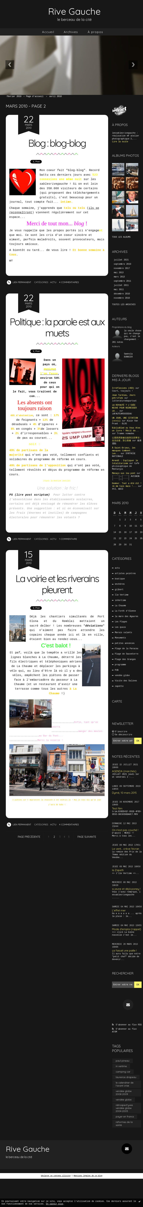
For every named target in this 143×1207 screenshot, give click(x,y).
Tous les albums (121, 237)
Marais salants (123, 632)
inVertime (120, 600)
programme (120, 664)
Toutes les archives (123, 304)
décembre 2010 (122, 294)
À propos (95, 32)
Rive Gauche (74, 11)
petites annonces (125, 643)
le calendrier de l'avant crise (124, 1084)
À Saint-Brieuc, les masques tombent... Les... (123, 451)
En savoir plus (54, 1204)
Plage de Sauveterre (126, 654)
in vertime (121, 1066)
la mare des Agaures (126, 616)
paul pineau (122, 1060)
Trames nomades (125, 433)
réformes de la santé (124, 1123)
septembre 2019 (122, 264)
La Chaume (120, 605)
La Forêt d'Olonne (125, 611)
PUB (117, 670)
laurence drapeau (126, 1077)
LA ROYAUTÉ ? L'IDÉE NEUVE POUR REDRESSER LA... (124, 408)
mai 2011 (119, 289)
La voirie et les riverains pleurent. (56, 584)
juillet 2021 (121, 260)
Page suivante (86, 836)
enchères (120, 584)
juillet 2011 (121, 285)
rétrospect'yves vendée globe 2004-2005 (124, 1108)
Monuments (120, 638)
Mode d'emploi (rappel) (126, 929)
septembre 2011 (122, 281)
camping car (123, 1071)
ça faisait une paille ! (124, 950)
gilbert (119, 589)
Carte (117, 701)
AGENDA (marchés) (124, 771)
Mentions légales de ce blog (88, 1176)
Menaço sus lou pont (123, 473)
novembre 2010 (122, 298)
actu (53, 282)
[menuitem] (48, 32)
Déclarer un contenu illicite (55, 1176)
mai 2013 (119, 272)
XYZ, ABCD (117, 489)
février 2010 (14, 96)
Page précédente (29, 836)
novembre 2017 (122, 268)
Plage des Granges (125, 659)
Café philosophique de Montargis (125, 466)
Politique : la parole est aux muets (57, 327)
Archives (71, 32)
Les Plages (121, 622)
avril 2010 (55, 96)
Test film (117, 808)
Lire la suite (120, 141)
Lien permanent (19, 282)
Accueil (48, 32)
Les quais (120, 627)
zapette (119, 686)
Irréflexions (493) (123, 388)
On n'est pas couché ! (125, 830)
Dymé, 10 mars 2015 (124, 792)
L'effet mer (119, 910)
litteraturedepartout (124, 401)
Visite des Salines (126, 681)
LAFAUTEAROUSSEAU (122, 414)
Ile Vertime (121, 595)
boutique (120, 579)
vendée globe (122, 675)
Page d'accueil (34, 96)
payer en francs (125, 1116)
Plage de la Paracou (126, 648)
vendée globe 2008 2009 (124, 1093)
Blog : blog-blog (57, 143)
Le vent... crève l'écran (125, 848)
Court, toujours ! (122, 391)
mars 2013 (119, 277)
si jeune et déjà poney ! (126, 889)
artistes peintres (125, 573)
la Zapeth (118, 870)
